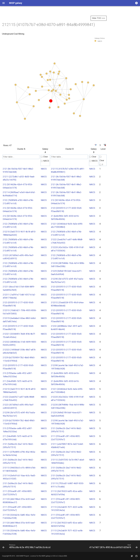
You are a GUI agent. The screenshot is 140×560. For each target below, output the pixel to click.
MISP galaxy (46, 556)
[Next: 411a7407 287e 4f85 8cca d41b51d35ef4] (112, 546)
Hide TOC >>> (98, 18)
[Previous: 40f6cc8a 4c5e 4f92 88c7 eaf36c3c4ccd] (27, 546)
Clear (44, 156)
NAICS (45, 161)
